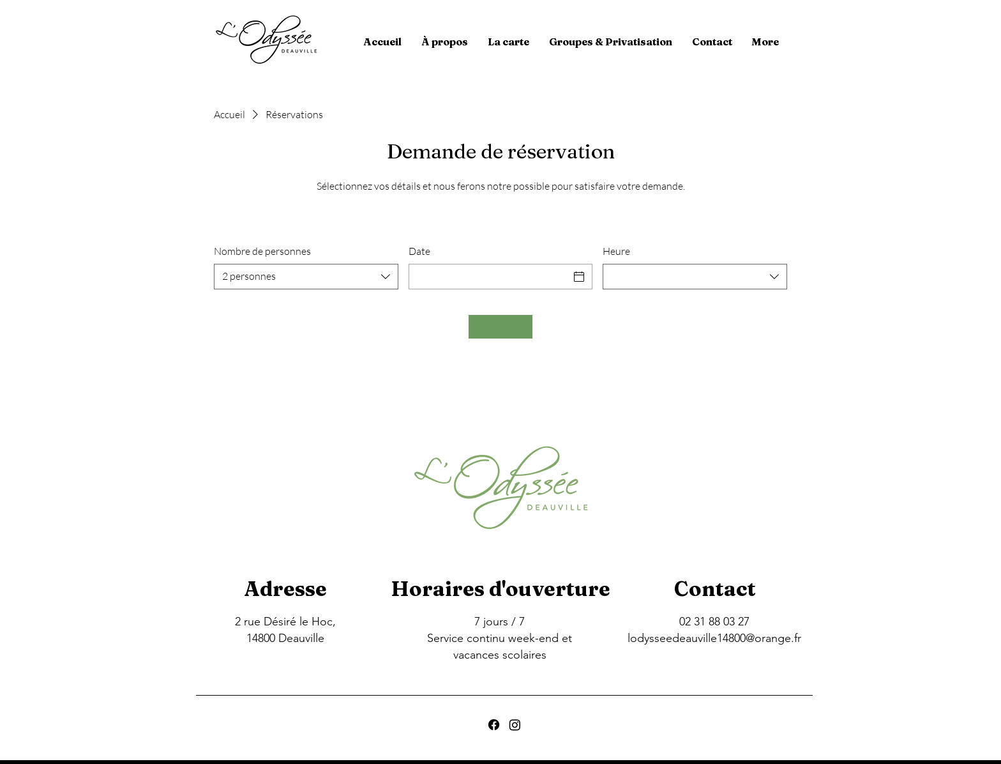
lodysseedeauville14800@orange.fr (714, 638)
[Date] (489, 276)
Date (419, 251)
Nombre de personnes (262, 251)
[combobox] (306, 276)
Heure (616, 251)
